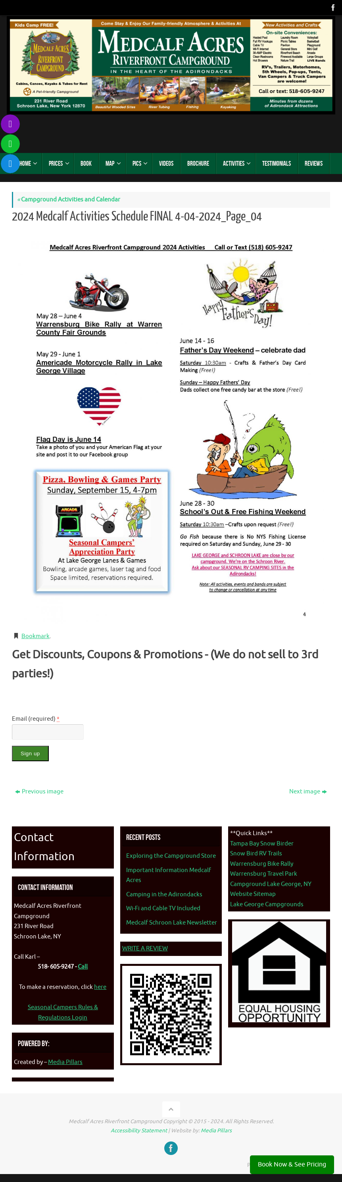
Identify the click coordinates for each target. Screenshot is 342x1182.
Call (83, 967)
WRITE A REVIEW (145, 948)
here (100, 987)
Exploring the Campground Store (171, 856)
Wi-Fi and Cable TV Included (163, 908)
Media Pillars (65, 1062)
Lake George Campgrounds (267, 904)
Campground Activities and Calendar (68, 199)
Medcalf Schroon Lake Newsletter (171, 923)
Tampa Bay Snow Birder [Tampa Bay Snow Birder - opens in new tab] (262, 843)
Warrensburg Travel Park (263, 874)
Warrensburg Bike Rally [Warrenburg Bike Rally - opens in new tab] (261, 864)
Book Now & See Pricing (292, 1164)
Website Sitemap (253, 894)
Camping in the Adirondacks (164, 894)
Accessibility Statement (139, 1130)
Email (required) (36, 719)
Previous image (39, 791)
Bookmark (35, 636)
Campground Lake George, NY (270, 884)
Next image (308, 791)
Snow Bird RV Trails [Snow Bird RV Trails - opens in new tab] (256, 853)
